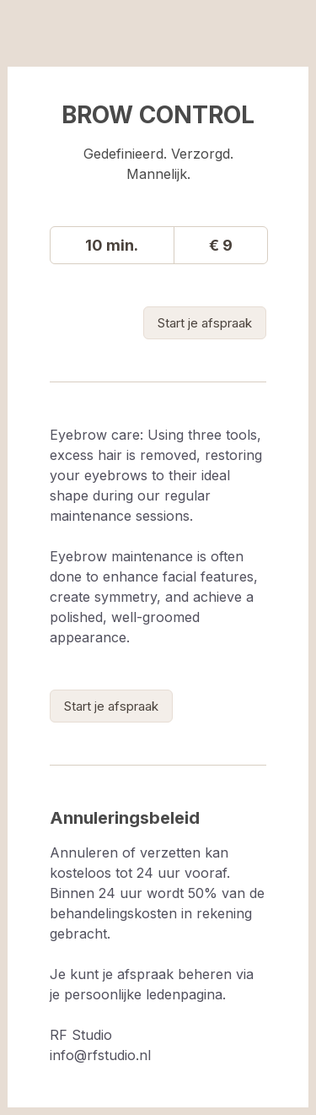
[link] (204, 322)
